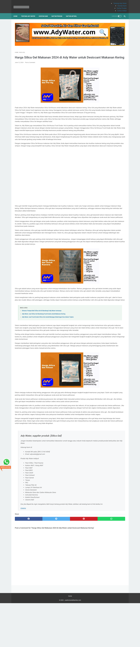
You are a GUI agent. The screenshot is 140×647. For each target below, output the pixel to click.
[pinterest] (61, 571)
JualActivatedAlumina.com (73, 644)
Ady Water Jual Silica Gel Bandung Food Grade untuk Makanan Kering (43, 343)
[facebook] (24, 571)
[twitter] (42, 571)
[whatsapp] (79, 571)
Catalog (23, 560)
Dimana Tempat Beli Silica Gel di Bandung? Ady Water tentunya (41, 340)
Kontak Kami (120, 4)
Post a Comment (30, 58)
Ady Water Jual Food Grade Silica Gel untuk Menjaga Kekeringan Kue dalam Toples (48, 347)
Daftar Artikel (120, 9)
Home (17, 13)
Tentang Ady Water (118, 1)
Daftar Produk (120, 6)
